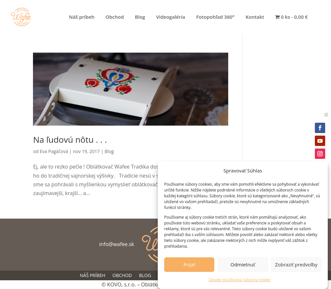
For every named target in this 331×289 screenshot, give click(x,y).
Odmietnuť (242, 266)
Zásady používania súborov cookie (240, 281)
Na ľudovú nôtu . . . (70, 139)
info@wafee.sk (116, 244)
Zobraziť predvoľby (296, 266)
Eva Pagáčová (54, 151)
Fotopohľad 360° (215, 17)
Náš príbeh (81, 17)
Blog (140, 17)
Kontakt (255, 17)
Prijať (189, 266)
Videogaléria (170, 17)
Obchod (114, 17)
